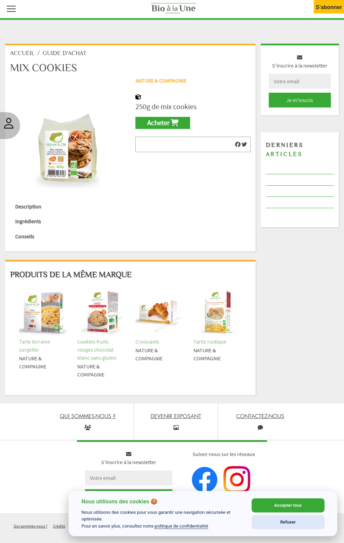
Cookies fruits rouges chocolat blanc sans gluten (97, 349)
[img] (238, 144)
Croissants (147, 341)
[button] (9, 8)
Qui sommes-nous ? (30, 526)
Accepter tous (288, 505)
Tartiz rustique (210, 341)
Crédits (59, 526)
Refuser (288, 522)
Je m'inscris (299, 100)
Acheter (162, 123)
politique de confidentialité (181, 526)
